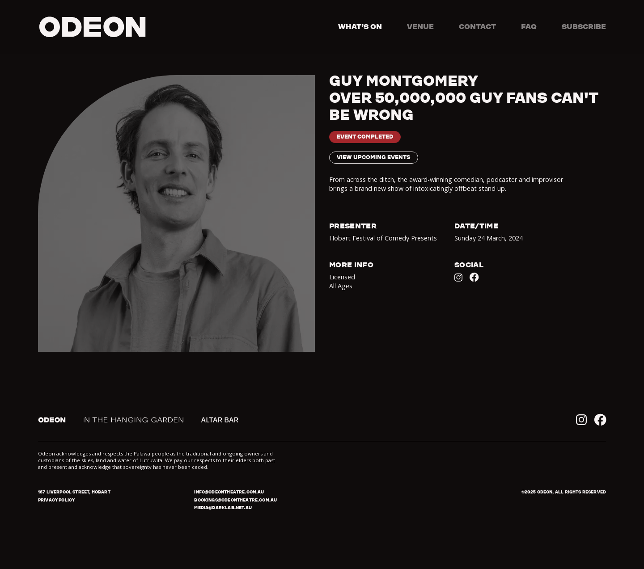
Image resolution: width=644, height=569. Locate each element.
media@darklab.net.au (223, 507)
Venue (420, 26)
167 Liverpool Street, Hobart (74, 491)
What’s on (360, 26)
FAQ (529, 26)
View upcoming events (374, 157)
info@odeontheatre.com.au (229, 491)
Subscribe (584, 26)
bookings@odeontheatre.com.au (235, 499)
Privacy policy (56, 499)
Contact (477, 26)
